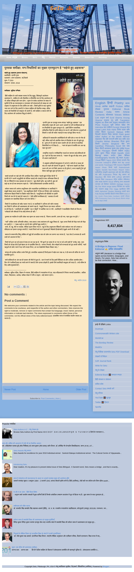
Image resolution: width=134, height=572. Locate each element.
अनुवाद (115, 122)
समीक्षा (127, 106)
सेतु (43, 57)
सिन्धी (110, 167)
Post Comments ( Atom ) (51, 398)
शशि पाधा (118, 139)
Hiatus (52, 57)
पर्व (129, 175)
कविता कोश (99, 384)
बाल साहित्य (108, 127)
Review (99, 112)
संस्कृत (113, 153)
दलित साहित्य (118, 179)
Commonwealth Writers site (107, 333)
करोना (113, 155)
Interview (99, 127)
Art (103, 122)
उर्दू (117, 158)
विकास (121, 194)
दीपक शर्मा (108, 122)
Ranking (118, 191)
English (100, 103)
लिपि (128, 189)
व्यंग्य (128, 122)
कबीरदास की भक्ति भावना (22, 506)
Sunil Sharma (116, 118)
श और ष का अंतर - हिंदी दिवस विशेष (25, 492)
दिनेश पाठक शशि (123, 129)
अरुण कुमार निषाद (102, 153)
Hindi (97, 106)
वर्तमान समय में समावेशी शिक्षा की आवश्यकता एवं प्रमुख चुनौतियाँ (34, 520)
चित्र (97, 148)
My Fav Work (100, 186)
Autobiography (101, 158)
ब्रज (128, 191)
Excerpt (116, 127)
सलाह (100, 182)
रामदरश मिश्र (99, 179)
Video (127, 170)
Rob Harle (111, 129)
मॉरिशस (127, 172)
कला (119, 163)
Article (126, 112)
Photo (104, 167)
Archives (103, 57)
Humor (127, 184)
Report (121, 170)
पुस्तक (106, 109)
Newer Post (10, 389)
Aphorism (103, 191)
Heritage (120, 184)
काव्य (127, 103)
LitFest (119, 177)
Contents (100, 114)
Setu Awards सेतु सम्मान (22, 451)
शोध (128, 127)
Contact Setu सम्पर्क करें (104, 388)
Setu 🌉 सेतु (67, 8)
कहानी (111, 106)
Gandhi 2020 (123, 153)
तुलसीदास (122, 189)
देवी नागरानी (110, 139)
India (108, 112)
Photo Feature (102, 125)
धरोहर (97, 132)
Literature (109, 179)
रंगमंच (117, 194)
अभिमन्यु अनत (118, 182)
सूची (111, 125)
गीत (104, 139)
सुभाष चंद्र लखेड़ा (118, 148)
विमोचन (106, 184)
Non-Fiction (112, 170)
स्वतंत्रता (113, 184)
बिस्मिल (127, 155)
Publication (107, 175)
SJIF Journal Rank (103, 361)
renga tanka (111, 186)
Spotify (98, 407)
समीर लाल (126, 139)
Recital (102, 194)
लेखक (97, 109)
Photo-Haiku (108, 196)
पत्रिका (127, 196)
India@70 (107, 163)
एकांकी (122, 196)
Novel (118, 146)
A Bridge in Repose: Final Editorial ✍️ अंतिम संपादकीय (109, 247)
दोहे (105, 177)
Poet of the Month (114, 198)
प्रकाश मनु (108, 120)
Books (25, 57)
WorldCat (99, 338)
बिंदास (103, 132)
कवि (116, 120)
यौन (96, 189)
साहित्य (120, 151)
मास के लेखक (99, 201)
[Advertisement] (112, 81)
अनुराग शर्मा (104, 118)
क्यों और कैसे (120, 172)
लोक (96, 182)
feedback (116, 196)
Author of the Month (112, 136)
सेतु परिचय (99, 393)
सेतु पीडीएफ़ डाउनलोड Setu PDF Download (112, 352)
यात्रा (121, 158)
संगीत (96, 198)
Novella (112, 158)
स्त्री (115, 167)
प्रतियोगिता (98, 172)
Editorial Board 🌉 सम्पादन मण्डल (108, 375)
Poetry (119, 103)
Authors (64, 57)
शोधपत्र (109, 114)
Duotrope (99, 329)
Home (46, 389)
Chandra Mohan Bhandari (107, 141)
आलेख (104, 106)
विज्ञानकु (98, 155)
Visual (110, 182)
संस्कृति (105, 172)
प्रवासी (114, 151)
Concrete (98, 163)
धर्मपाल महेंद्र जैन (122, 125)
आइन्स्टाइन (111, 172)
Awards (76, 57)
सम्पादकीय (122, 122)
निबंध (110, 134)
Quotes (111, 191)
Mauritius (98, 177)
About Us (89, 57)
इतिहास (114, 163)
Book (127, 109)
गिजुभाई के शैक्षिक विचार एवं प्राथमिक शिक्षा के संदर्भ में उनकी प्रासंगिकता (37, 533)
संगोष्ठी (105, 201)
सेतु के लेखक (99, 370)
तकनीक (107, 194)
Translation (125, 120)
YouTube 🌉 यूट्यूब (103, 398)
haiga (116, 189)
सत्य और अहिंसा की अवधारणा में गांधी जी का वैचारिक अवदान (21, 443)
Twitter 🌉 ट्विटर (102, 402)
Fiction (119, 106)
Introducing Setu (20, 464)
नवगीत (127, 186)
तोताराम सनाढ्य (125, 198)
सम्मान (106, 155)
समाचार (115, 134)
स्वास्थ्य (105, 182)
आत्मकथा (107, 148)
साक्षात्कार (98, 139)
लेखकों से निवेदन (101, 356)
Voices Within (122, 114)
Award (97, 167)
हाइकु (106, 189)
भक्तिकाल (126, 179)
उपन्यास (97, 184)
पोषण (120, 155)
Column (120, 165)
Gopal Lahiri (100, 129)
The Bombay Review (104, 343)
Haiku (127, 151)
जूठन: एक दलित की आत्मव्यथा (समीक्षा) (24, 547)
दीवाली (113, 194)
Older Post (81, 389)
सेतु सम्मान (122, 175)
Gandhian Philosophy (105, 146)
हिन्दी (110, 103)
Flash (121, 134)
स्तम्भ (117, 112)
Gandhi (104, 170)
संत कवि (98, 175)
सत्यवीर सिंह (126, 160)
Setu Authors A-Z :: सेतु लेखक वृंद (26, 429)
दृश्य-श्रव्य (126, 177)
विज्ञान (103, 160)
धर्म (102, 184)
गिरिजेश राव (121, 186)
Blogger (106, 566)
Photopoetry (103, 198)
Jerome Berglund (110, 144)
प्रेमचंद (119, 160)
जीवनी (102, 148)
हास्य (113, 177)
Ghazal (123, 127)
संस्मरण (104, 134)
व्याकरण (101, 189)
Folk (97, 194)
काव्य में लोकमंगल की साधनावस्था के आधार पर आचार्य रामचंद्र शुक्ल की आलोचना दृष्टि (41, 478)
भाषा (128, 146)
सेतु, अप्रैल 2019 (80, 280)
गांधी (114, 165)
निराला (115, 175)
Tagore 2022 (111, 160)
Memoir (126, 136)
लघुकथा (98, 122)
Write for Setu (101, 366)
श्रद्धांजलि (126, 165)
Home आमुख (11, 57)
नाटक (109, 177)
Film (111, 189)
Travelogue (108, 165)
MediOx (98, 347)
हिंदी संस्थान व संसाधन (103, 379)
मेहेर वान (126, 144)
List (97, 117)
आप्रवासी (127, 182)
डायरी (124, 191)
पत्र (123, 146)
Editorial (116, 109)
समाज (97, 191)
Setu (35, 57)
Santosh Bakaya (115, 132)
